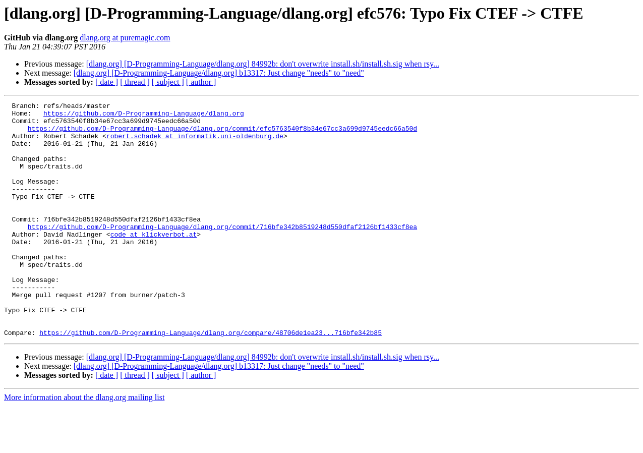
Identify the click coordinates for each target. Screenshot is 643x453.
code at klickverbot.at (153, 261)
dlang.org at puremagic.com (125, 37)
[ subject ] (168, 82)
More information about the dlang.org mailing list (84, 444)
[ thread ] (135, 82)
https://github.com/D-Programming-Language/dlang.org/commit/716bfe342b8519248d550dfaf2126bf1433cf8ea (222, 252)
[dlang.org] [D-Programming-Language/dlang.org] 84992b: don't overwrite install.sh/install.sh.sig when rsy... (262, 64)
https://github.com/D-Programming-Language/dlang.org (143, 116)
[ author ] (201, 82)
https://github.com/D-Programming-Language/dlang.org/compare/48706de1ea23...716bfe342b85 (210, 379)
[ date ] (106, 82)
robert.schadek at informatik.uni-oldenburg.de (194, 143)
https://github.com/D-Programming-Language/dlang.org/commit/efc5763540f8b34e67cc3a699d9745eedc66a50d (222, 134)
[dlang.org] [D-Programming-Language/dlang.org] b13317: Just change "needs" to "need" (219, 73)
